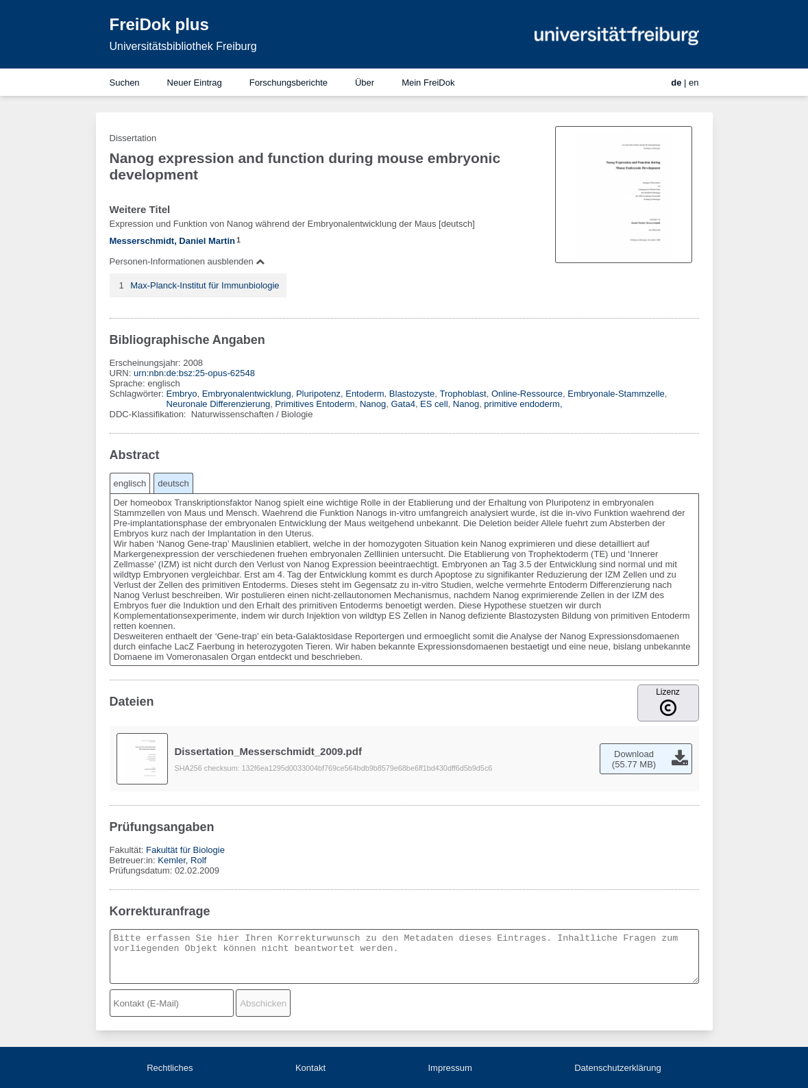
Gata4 (403, 404)
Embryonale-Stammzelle (616, 393)
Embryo (182, 393)
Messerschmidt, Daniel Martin (173, 241)
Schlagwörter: (138, 393)
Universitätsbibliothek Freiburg (183, 46)
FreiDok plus (159, 24)
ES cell (434, 404)
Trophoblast (463, 393)
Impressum (450, 1068)
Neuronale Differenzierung (219, 404)
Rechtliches (170, 1068)
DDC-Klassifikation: (149, 414)
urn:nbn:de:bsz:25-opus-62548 (194, 373)
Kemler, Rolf (182, 860)
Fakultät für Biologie (185, 850)
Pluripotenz (318, 393)
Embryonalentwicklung (246, 393)
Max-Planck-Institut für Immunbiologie (204, 285)
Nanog (373, 404)
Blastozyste (411, 393)
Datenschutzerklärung (617, 1068)
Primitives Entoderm (314, 404)
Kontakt (310, 1068)
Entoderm (364, 393)
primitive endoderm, (523, 404)
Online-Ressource (527, 393)
